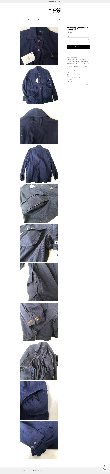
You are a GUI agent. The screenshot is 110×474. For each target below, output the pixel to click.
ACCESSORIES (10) (70, 19)
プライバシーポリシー (24, 470)
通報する (87, 84)
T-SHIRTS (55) (48, 19)
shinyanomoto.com (52, 1)
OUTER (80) (37, 19)
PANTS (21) (58, 19)
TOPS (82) (28, 19)
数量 (68, 36)
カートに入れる (78, 46)
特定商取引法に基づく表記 (37, 470)
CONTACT (59, 1)
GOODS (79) (82, 19)
